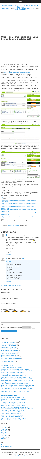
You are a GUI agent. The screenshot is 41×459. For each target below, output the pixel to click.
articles (16, 9)
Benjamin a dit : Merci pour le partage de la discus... (14, 402)
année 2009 (4, 437)
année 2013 (4, 430)
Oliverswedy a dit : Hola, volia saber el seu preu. (13, 399)
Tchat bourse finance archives (8, 355)
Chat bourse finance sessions (8, 353)
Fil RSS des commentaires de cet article (11, 285)
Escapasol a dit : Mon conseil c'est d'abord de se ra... (14, 407)
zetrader (24, 258)
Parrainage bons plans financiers (9, 350)
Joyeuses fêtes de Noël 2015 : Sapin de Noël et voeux (15, 391)
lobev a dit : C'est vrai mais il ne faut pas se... (12, 415)
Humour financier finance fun (8, 348)
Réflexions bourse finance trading (9, 352)
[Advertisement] (20, 20)
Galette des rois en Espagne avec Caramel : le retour (14, 383)
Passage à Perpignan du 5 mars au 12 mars (12, 367)
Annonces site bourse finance (8, 342)
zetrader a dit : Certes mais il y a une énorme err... (14, 419)
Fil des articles (4, 444)
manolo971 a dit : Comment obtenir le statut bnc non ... (15, 412)
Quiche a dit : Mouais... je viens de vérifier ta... (13, 410)
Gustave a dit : (5, 400)
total (2, 438)
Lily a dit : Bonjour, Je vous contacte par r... (12, 413)
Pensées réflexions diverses (8, 361)
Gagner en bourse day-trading (13, 225)
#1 (6, 234)
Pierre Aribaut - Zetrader (7, 224)
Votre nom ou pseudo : (7, 292)
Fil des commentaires (6, 446)
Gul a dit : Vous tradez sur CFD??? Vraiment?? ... (13, 418)
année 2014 (4, 429)
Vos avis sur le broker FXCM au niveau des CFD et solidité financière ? (19, 385)
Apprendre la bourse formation (9, 344)
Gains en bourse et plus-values (9, 347)
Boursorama (30, 8)
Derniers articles (7, 365)
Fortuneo (24, 8)
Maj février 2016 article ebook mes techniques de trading (15, 369)
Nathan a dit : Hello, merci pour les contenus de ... (13, 405)
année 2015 (4, 427)
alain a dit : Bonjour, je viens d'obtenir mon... (12, 404)
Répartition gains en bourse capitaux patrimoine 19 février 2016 (17, 374)
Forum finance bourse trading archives (11, 358)
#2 (6, 258)
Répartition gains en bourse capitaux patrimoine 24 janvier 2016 (17, 380)
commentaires (22, 9)
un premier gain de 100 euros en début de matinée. (17, 72)
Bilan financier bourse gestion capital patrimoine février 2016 (16, 370)
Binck (20, 8)
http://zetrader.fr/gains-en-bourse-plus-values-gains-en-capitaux (17, 197)
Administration (27, 456)
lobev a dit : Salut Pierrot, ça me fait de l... (12, 416)
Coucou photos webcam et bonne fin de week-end (14, 382)
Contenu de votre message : (8, 309)
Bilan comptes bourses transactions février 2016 (13, 372)
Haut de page (18, 456)
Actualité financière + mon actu (9, 341)
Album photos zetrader (7, 360)
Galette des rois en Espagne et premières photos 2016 (15, 386)
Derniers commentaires (9, 395)
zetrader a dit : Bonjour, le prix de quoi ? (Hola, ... (13, 397)
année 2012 (4, 432)
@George (8, 261)
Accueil (12, 456)
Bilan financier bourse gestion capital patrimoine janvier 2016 (16, 378)
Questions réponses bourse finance (10, 356)
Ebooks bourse (5, 8)
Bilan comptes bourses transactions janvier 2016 (13, 375)
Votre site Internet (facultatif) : (8, 303)
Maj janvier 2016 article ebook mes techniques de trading (15, 377)
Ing (17, 8)
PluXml (14, 454)
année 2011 (4, 434)
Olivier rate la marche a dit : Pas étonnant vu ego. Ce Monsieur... (17, 408)
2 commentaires (20, 42)
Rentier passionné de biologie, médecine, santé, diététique (20, 6)
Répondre (8, 254)
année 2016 (4, 426)
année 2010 (4, 435)
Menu (20, 1)
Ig (33, 8)
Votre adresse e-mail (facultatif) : (9, 298)
